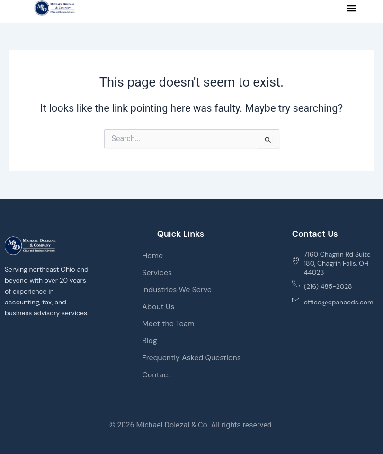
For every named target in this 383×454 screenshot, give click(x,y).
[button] (351, 8)
